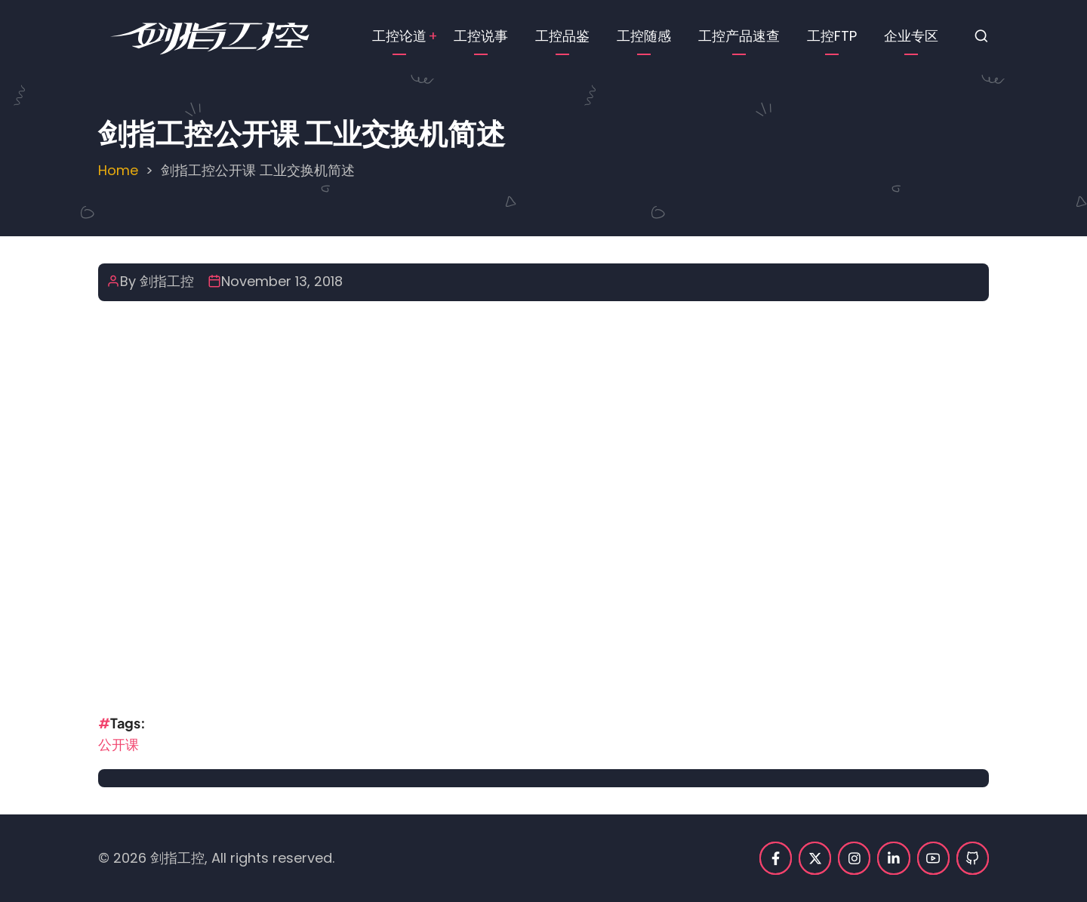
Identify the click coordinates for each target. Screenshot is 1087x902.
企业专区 (911, 35)
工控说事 (481, 35)
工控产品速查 (739, 35)
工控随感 (644, 35)
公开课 (118, 744)
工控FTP (832, 35)
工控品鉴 (562, 35)
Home (118, 170)
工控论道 (399, 35)
